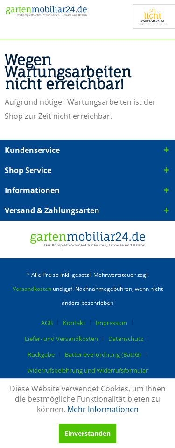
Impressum (111, 322)
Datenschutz (125, 338)
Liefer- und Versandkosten (61, 338)
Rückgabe (41, 354)
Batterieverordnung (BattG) (103, 354)
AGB (47, 322)
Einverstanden (87, 433)
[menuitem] (50, 323)
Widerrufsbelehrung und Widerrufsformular (87, 370)
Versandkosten (32, 289)
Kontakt (74, 322)
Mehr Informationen (103, 409)
